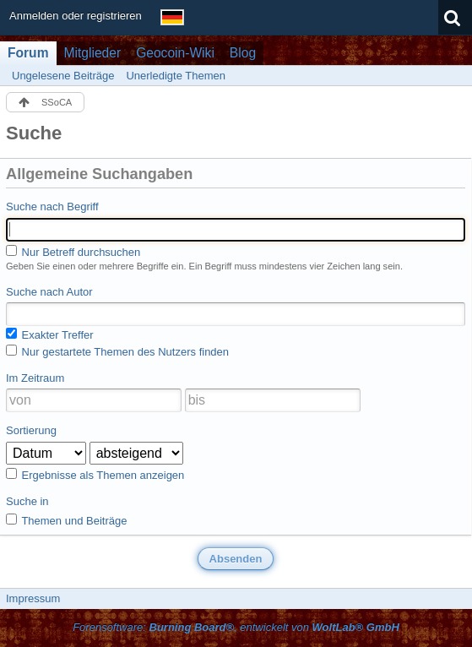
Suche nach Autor (49, 291)
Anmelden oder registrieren (75, 15)
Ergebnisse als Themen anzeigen (95, 474)
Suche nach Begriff (52, 206)
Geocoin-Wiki (175, 53)
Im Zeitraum (35, 378)
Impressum (33, 598)
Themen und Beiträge (66, 520)
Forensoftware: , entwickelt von (236, 627)
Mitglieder (93, 53)
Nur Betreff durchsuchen (73, 251)
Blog (243, 53)
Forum (28, 53)
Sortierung (31, 430)
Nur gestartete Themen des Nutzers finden (117, 351)
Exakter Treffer (50, 334)
